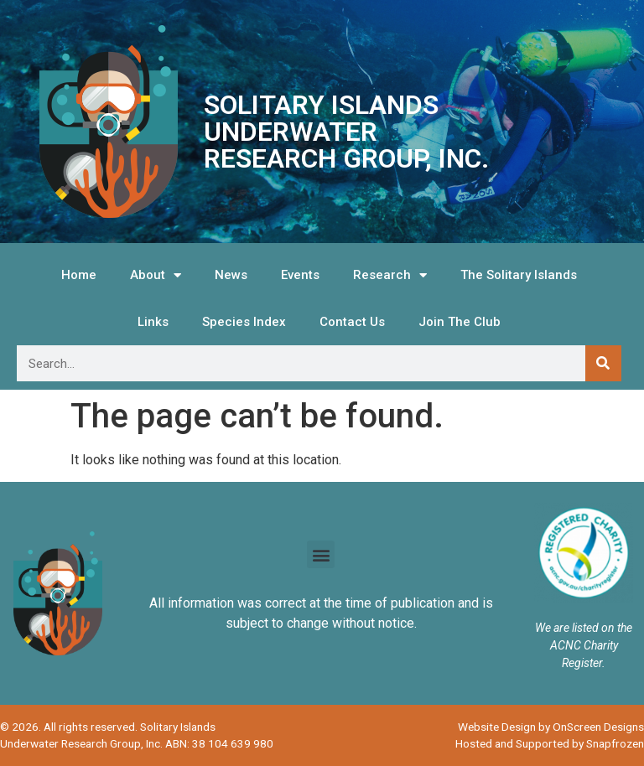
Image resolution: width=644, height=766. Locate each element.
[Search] (603, 363)
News (231, 274)
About (155, 275)
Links (153, 321)
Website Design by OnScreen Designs (551, 726)
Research (390, 275)
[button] (321, 554)
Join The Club (459, 321)
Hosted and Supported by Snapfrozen (549, 743)
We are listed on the (583, 627)
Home (78, 274)
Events (300, 274)
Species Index (244, 321)
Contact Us (352, 321)
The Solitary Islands (518, 274)
